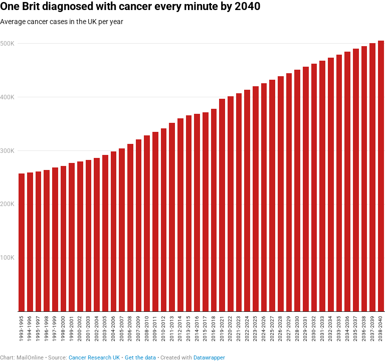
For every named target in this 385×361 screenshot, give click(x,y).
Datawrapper (209, 357)
